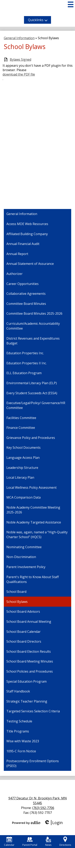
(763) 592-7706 (43, 808)
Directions (65, 842)
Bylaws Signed (20, 59)
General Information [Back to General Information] (19, 38)
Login (53, 822)
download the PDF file (19, 74)
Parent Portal (29, 842)
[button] (37, 20)
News (48, 842)
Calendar (9, 842)
